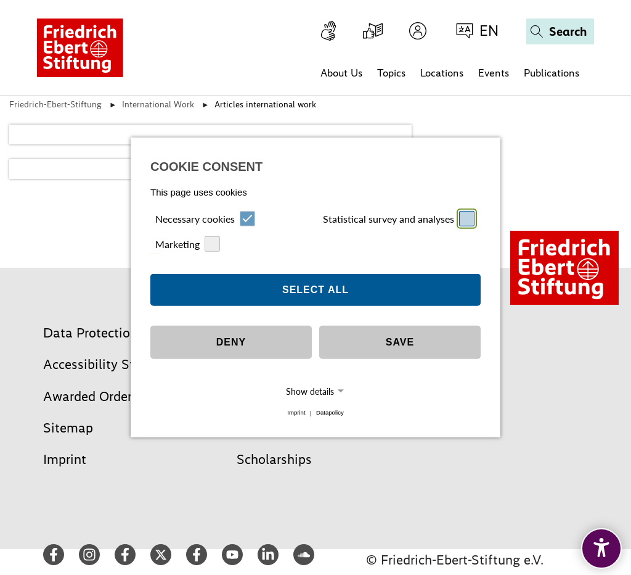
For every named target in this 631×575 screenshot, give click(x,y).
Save (400, 342)
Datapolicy (330, 413)
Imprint (296, 413)
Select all (315, 289)
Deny (231, 342)
